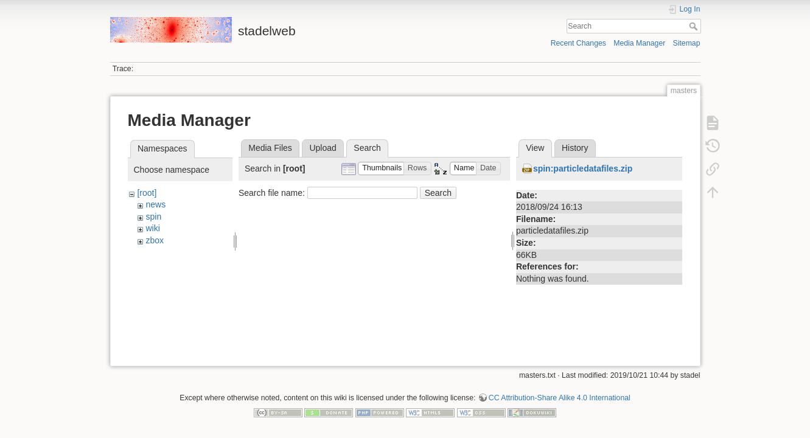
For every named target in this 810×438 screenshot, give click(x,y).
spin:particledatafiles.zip (582, 168)
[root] (146, 193)
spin (153, 216)
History (575, 148)
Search (694, 26)
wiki (152, 228)
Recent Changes (578, 43)
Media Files (270, 148)
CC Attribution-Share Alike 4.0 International (559, 393)
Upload (322, 148)
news (155, 204)
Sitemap (686, 43)
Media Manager (639, 43)
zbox (154, 240)
